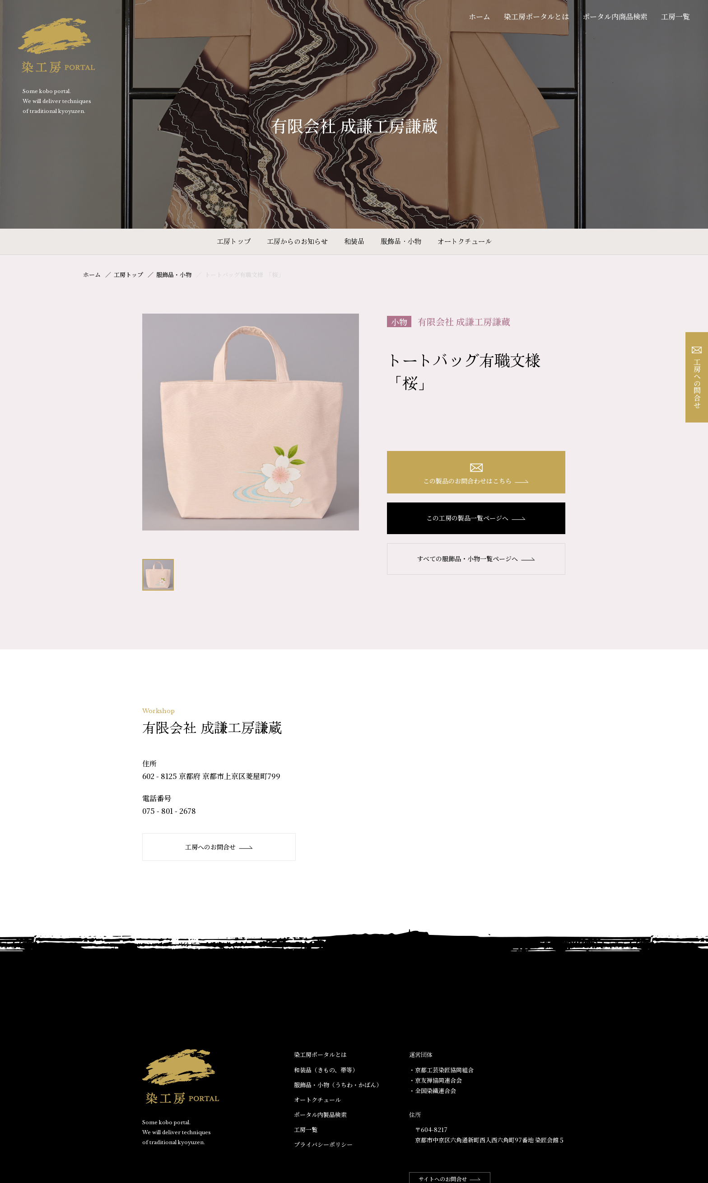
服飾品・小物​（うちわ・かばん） (338, 1084)
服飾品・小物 (401, 241)
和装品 (354, 241)
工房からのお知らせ (297, 241)
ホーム (479, 16)
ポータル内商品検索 (614, 16)
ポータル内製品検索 (320, 1114)
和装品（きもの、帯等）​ (326, 1070)
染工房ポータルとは (536, 16)
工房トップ (234, 241)
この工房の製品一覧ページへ (476, 517)
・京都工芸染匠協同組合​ (441, 1070)
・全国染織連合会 (432, 1090)
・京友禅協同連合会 (435, 1080)
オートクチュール (465, 241)
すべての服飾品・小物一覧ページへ (476, 558)
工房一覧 (675, 16)
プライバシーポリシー (323, 1144)
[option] (250, 422)
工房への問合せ (697, 377)
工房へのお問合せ (219, 846)
